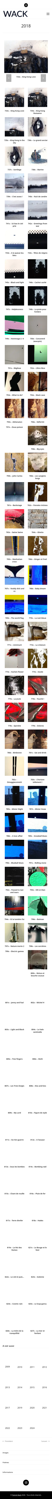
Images (5, 1452)
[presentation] (8, 78)
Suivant (45, 1441)
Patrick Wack (16, 1495)
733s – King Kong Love (26, 77)
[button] (48, 14)
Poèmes (6, 1462)
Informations (8, 1472)
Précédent (8, 1441)
